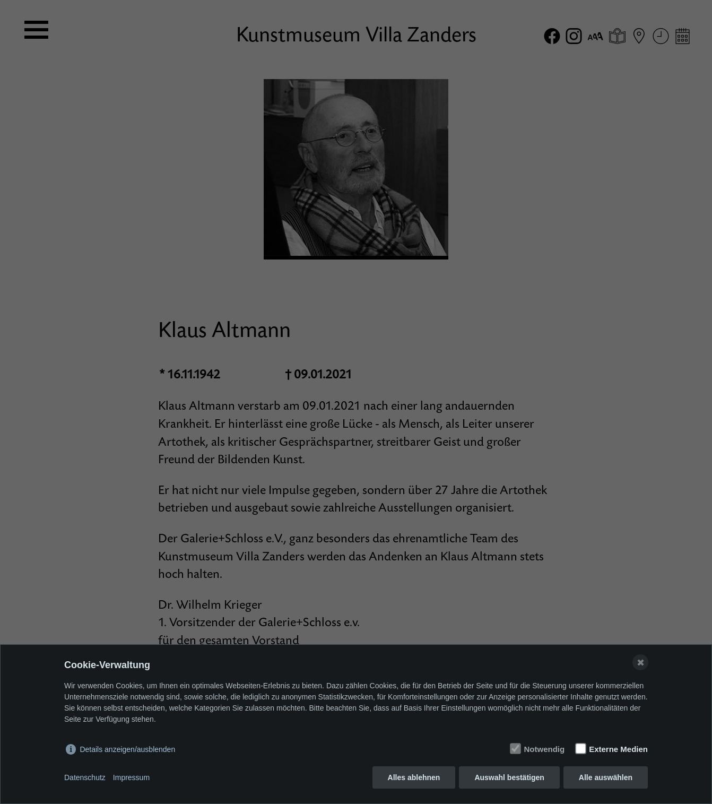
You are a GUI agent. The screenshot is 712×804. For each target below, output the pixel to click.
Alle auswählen (605, 777)
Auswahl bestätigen (509, 777)
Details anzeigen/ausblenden (127, 749)
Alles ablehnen (414, 777)
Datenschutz (85, 777)
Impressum (131, 777)
